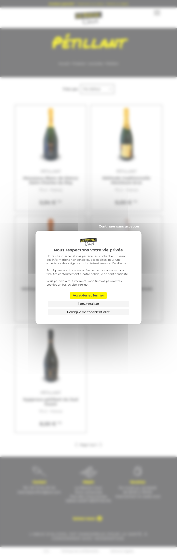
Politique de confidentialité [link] (88, 312)
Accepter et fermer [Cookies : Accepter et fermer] (88, 295)
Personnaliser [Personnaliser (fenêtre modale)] (88, 304)
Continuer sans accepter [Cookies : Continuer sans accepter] (119, 226)
